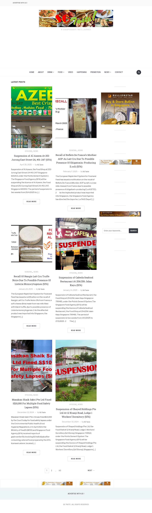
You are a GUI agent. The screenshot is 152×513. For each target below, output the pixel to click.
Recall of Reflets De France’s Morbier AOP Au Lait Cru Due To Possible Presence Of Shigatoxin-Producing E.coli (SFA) (76, 162)
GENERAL (73, 150)
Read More (31, 205)
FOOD (60, 72)
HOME (31, 72)
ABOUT (41, 72)
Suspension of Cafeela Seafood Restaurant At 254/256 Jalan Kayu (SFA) (76, 285)
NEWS (106, 72)
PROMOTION (95, 72)
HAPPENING (82, 72)
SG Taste (40, 168)
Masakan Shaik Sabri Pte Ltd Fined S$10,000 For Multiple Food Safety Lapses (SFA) (31, 407)
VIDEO (70, 72)
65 (60, 474)
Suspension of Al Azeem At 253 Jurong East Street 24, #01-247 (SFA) (32, 159)
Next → (90, 474)
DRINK (49, 72)
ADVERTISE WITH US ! (20, 3)
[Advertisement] (76, 51)
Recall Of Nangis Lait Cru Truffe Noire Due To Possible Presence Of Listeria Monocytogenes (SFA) (31, 285)
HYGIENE (28, 151)
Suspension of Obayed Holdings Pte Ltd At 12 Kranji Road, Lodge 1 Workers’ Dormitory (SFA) (76, 416)
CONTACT (119, 72)
